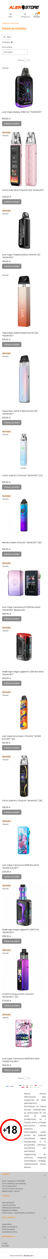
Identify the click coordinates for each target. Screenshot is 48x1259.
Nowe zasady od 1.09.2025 (13, 1181)
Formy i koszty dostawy (12, 1188)
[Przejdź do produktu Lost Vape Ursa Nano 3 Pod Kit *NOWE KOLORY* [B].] (24, 712)
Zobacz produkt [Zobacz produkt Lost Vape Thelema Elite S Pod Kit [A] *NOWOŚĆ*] (11, 266)
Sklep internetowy (21, 1256)
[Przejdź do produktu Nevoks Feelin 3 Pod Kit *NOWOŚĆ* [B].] (24, 517)
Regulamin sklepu (10, 1210)
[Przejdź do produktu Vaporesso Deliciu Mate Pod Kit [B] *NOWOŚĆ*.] (24, 301)
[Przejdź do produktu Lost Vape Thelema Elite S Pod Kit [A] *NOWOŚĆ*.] (24, 230)
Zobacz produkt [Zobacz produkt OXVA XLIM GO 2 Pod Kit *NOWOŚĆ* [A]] (11, 487)
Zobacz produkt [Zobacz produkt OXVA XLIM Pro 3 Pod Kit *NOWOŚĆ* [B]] (11, 812)
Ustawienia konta (9, 1232)
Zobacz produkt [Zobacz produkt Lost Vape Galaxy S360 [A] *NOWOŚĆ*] (11, 123)
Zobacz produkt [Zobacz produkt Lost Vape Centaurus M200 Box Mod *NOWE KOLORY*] (11, 1070)
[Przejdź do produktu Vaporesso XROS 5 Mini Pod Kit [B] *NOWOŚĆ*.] (24, 380)
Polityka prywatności (11, 1207)
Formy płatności (9, 1186)
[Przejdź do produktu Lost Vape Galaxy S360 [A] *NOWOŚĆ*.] (24, 88)
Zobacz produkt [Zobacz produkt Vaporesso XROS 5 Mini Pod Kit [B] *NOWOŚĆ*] (11, 422)
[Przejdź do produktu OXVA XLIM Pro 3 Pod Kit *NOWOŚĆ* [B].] (24, 776)
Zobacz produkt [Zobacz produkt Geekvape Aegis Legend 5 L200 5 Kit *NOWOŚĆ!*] (11, 941)
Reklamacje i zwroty (11, 1191)
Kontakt (5, 1246)
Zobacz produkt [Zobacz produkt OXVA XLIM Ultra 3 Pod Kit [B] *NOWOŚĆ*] (11, 201)
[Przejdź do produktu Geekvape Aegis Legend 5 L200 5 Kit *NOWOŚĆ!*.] (24, 905)
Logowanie (7, 1224)
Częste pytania (9, 1205)
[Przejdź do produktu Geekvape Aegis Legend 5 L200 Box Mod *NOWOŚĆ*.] (24, 647)
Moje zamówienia (10, 1226)
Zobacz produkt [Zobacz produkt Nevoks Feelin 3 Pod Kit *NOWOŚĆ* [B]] (11, 554)
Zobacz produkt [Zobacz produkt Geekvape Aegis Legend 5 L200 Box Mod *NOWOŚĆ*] (11, 683)
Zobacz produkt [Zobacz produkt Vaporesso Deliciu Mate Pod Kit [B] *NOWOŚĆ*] (11, 344)
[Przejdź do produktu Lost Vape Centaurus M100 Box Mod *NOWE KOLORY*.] (24, 841)
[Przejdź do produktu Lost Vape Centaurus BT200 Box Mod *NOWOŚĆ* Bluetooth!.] (24, 583)
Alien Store (10, 23)
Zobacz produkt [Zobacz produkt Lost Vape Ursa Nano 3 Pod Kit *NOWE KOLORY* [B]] (11, 747)
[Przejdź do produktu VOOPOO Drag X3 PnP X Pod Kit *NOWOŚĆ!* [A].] (24, 970)
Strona (20, 60)
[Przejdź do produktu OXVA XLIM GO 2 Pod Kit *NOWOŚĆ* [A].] (24, 451)
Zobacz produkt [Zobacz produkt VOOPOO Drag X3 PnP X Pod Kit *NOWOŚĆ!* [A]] (11, 1005)
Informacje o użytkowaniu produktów (18, 1213)
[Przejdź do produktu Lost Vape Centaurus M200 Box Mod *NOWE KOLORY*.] (24, 1034)
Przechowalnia (8, 1229)
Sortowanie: (7, 47)
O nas (4, 1243)
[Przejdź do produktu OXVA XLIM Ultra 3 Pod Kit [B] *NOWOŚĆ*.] (24, 159)
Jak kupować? (8, 1202)
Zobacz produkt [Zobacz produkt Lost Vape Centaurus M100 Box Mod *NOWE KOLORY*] (11, 876)
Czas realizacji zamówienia (14, 1183)
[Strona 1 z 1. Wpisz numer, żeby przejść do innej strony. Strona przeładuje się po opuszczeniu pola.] (26, 60)
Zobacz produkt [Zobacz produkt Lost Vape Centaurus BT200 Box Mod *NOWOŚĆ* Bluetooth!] (11, 618)
